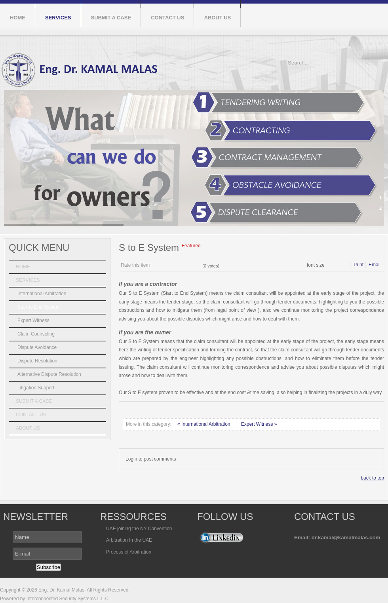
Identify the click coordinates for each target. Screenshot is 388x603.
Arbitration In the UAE (129, 540)
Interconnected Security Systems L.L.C (66, 598)
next (369, 211)
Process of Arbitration (128, 552)
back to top (372, 478)
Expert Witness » (259, 424)
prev (356, 211)
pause (371, 230)
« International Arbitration (204, 424)
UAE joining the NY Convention (139, 528)
